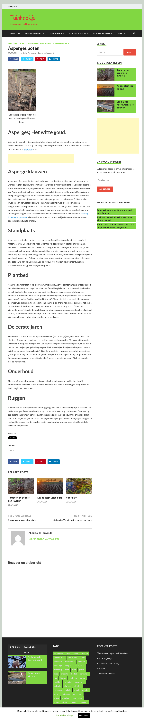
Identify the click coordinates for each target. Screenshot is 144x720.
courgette (80, 665)
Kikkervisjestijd (104, 658)
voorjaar (65, 698)
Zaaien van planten (106, 673)
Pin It (42, 59)
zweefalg (83, 702)
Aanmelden (105, 189)
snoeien (85, 690)
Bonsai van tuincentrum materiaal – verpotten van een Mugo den (115, 226)
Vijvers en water (102, 33)
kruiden (57, 682)
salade (68, 690)
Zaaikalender (56, 33)
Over (119, 33)
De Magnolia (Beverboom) (35, 658)
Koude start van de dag (49, 497)
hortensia (84, 674)
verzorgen (77, 694)
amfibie (84, 653)
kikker (63, 678)
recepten (58, 690)
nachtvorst (79, 682)
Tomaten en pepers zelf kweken (19, 499)
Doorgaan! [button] (83, 715)
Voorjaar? (71, 497)
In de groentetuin (78, 33)
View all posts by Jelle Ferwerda (45, 538)
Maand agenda (33, 33)
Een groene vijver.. (34, 674)
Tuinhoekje (23, 17)
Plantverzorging (61, 43)
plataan (67, 686)
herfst (74, 674)
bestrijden (72, 657)
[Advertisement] (41, 158)
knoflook (73, 678)
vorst (56, 702)
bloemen (58, 661)
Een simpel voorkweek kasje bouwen (125, 104)
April (10, 43)
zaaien (73, 702)
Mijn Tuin (15, 33)
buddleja (58, 665)
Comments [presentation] (30, 647)
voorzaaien (77, 698)
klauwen (28, 149)
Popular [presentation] (15, 647)
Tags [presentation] (26, 652)
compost (68, 665)
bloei (82, 657)
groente (64, 674)
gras (56, 674)
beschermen (59, 657)
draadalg (58, 670)
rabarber (77, 686)
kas (55, 678)
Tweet (29, 59)
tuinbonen (65, 694)
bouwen (81, 661)
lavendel (68, 682)
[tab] (15, 647)
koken (82, 678)
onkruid (57, 686)
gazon (81, 670)
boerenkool (70, 661)
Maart (35, 43)
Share (15, 59)
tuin (56, 694)
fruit (74, 670)
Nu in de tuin (45, 43)
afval (68, 653)
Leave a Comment (46, 53)
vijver (56, 698)
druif (67, 670)
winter (65, 702)
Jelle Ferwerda (29, 53)
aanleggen (58, 653)
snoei (76, 690)
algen (75, 653)
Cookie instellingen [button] (65, 715)
